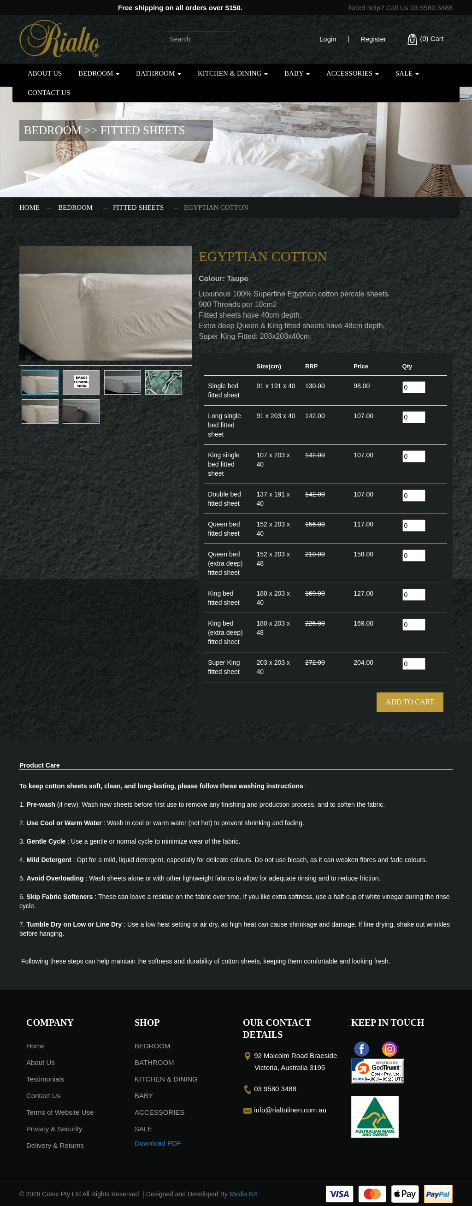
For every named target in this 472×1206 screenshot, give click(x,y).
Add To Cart (410, 702)
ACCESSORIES (352, 73)
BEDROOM (98, 73)
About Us (45, 73)
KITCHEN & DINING (233, 73)
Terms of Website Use (60, 1112)
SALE (407, 73)
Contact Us (49, 92)
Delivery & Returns (55, 1145)
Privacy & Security (54, 1129)
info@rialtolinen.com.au (290, 1110)
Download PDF (158, 1143)
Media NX (244, 1194)
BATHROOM (158, 73)
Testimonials (45, 1079)
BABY (297, 73)
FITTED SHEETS (138, 207)
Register (373, 39)
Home (29, 207)
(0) (425, 39)
